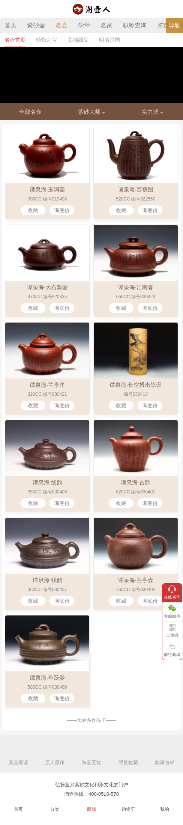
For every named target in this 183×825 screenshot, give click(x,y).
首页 (10, 25)
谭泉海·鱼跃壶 (47, 677)
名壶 (62, 25)
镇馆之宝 (46, 40)
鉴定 (163, 25)
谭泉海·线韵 (47, 482)
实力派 (153, 112)
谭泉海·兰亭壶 (135, 580)
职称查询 (135, 25)
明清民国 (109, 40)
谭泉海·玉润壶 (47, 189)
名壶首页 (15, 40)
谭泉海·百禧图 (135, 189)
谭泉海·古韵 (135, 482)
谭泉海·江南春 (135, 287)
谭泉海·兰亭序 (47, 385)
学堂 (84, 25)
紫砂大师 (91, 112)
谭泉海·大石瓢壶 (47, 287)
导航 (174, 25)
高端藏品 (78, 40)
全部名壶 (30, 112)
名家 (106, 25)
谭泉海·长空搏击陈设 (136, 385)
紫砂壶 (36, 25)
